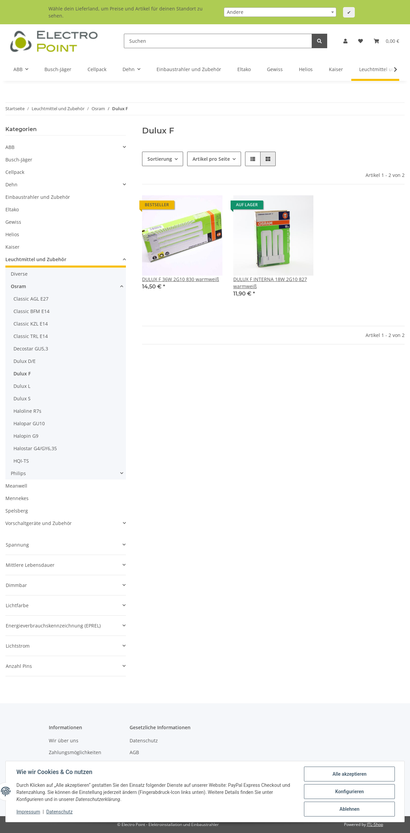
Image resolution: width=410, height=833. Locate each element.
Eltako (12, 209)
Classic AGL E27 (30, 299)
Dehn (11, 184)
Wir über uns (63, 740)
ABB (9, 147)
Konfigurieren (349, 791)
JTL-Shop (375, 824)
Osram (18, 286)
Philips (18, 473)
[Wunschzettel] (360, 41)
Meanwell (16, 486)
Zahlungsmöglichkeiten (75, 752)
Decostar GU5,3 (30, 348)
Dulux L (21, 386)
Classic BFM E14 (31, 311)
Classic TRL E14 (30, 336)
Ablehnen (349, 809)
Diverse (19, 274)
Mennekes (17, 498)
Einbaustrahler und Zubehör (37, 197)
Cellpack (14, 172)
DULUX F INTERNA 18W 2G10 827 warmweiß (270, 282)
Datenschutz (144, 740)
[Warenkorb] (386, 41)
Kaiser (12, 247)
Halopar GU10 (29, 423)
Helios (12, 234)
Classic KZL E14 (30, 323)
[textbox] (280, 12)
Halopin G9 (25, 436)
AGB (134, 752)
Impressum (28, 812)
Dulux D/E (24, 361)
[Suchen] (218, 41)
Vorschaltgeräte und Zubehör (38, 523)
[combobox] (280, 12)
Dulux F (22, 373)
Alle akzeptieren (349, 774)
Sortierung (159, 159)
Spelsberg (16, 510)
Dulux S (22, 398)
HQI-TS (21, 461)
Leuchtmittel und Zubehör (35, 259)
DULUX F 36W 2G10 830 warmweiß (180, 279)
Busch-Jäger (18, 159)
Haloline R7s (27, 411)
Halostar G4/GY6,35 (35, 448)
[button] (345, 41)
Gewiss (13, 222)
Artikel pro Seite (211, 159)
